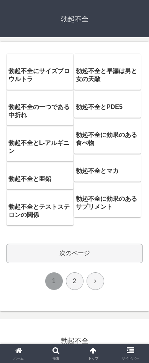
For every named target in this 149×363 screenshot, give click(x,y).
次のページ (74, 253)
